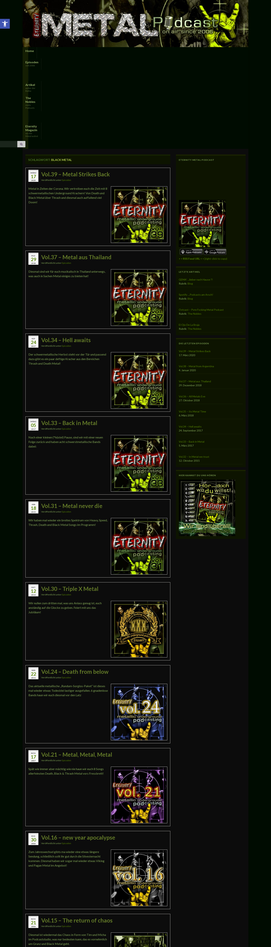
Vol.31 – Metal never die (71, 415)
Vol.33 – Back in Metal (69, 332)
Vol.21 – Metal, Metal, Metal (76, 664)
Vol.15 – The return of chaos (77, 829)
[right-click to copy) (203, 168)
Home (29, 51)
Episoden (46, 52)
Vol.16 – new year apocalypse (78, 747)
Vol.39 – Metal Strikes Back (75, 83)
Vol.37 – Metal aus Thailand (76, 166)
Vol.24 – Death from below (75, 581)
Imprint (55, 939)
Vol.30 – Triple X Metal (69, 498)
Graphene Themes (55, 942)
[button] (5, 24)
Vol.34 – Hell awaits (66, 249)
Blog (190, 193)
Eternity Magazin (127, 52)
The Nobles (95, 52)
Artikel (73, 52)
